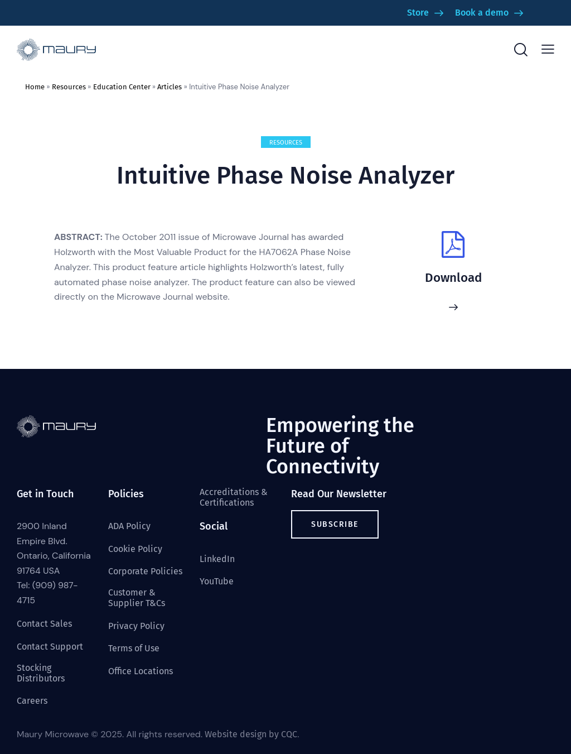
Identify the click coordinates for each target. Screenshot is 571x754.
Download (453, 278)
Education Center (122, 87)
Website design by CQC (251, 734)
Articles (169, 87)
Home (35, 87)
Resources (69, 87)
